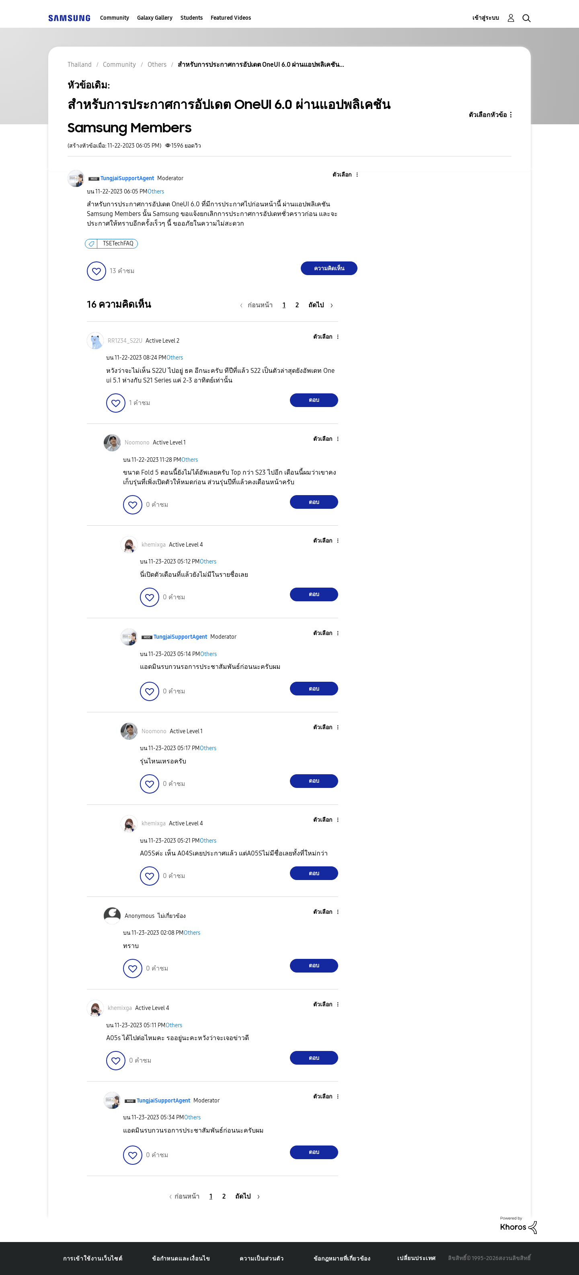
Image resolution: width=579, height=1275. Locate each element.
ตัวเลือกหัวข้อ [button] (488, 115)
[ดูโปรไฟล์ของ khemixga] (154, 544)
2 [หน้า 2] (297, 305)
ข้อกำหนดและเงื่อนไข (181, 1258)
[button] (344, 175)
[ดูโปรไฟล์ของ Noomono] (137, 442)
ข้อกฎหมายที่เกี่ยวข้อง (342, 1258)
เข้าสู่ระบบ (485, 17)
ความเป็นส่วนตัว (261, 1258)
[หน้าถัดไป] (320, 305)
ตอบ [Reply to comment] (314, 400)
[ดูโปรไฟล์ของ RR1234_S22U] (125, 340)
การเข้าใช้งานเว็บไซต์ (92, 1258)
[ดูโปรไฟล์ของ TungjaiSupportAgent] (127, 178)
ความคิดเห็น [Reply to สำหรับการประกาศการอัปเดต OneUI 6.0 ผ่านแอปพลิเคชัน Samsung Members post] (329, 268)
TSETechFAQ (118, 243)
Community (114, 17)
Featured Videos (231, 17)
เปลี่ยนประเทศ (416, 1258)
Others (156, 191)
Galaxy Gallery (154, 17)
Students (192, 17)
